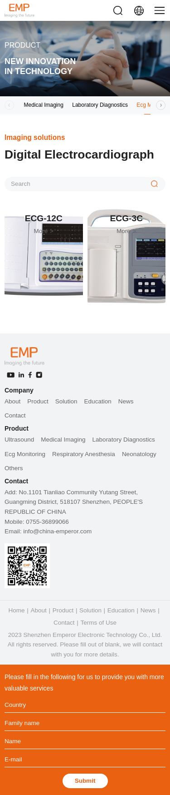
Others (14, 468)
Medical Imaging (43, 105)
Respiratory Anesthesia (83, 454)
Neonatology (139, 454)
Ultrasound (19, 439)
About (12, 401)
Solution (66, 401)
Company (19, 390)
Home (17, 610)
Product (38, 401)
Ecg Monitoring (25, 454)
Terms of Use (98, 622)
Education (98, 401)
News (126, 401)
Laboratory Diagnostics (100, 105)
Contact (15, 415)
